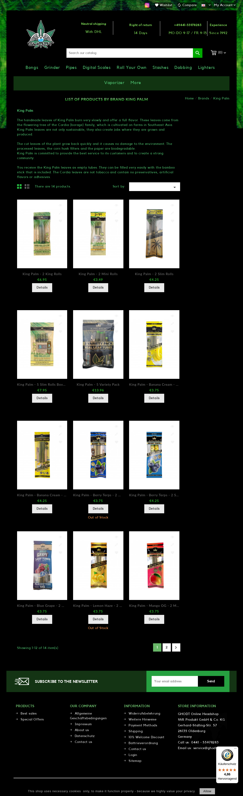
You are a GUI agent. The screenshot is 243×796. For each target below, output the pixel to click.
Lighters (206, 67)
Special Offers (32, 719)
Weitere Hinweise (143, 719)
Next (176, 647)
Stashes (161, 67)
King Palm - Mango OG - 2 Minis (154, 606)
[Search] (134, 53)
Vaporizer (114, 82)
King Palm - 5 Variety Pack (98, 384)
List (27, 187)
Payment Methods (143, 725)
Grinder (52, 67)
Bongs (32, 67)
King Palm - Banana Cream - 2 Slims (42, 495)
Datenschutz (85, 736)
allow (207, 791)
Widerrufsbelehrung (144, 713)
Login (133, 755)
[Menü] (235, 749)
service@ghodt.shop (209, 748)
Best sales (29, 713)
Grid (20, 187)
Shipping (136, 731)
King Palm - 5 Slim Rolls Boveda (42, 384)
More (136, 82)
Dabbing (183, 67)
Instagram (147, 5)
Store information (197, 706)
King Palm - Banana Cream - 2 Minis (154, 384)
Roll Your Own (132, 67)
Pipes (71, 67)
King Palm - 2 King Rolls (42, 274)
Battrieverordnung (143, 743)
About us (82, 730)
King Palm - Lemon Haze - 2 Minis (98, 606)
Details (42, 287)
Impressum (83, 724)
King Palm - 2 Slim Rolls (154, 274)
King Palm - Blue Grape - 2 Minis (42, 606)
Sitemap (135, 761)
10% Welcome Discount (146, 737)
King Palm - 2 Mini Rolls (98, 274)
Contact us (83, 742)
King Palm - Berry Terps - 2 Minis (98, 495)
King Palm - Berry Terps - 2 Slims (154, 495)
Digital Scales (97, 67)
